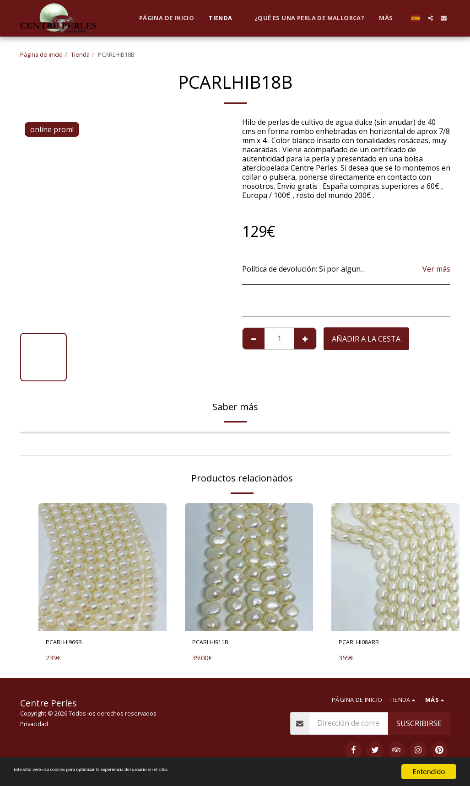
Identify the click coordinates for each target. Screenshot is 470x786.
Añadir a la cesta (366, 339)
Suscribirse (419, 726)
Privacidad (34, 726)
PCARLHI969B (69, 644)
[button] (430, 18)
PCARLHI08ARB (365, 644)
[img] (102, 567)
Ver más (436, 268)
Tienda (80, 54)
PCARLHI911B (216, 644)
